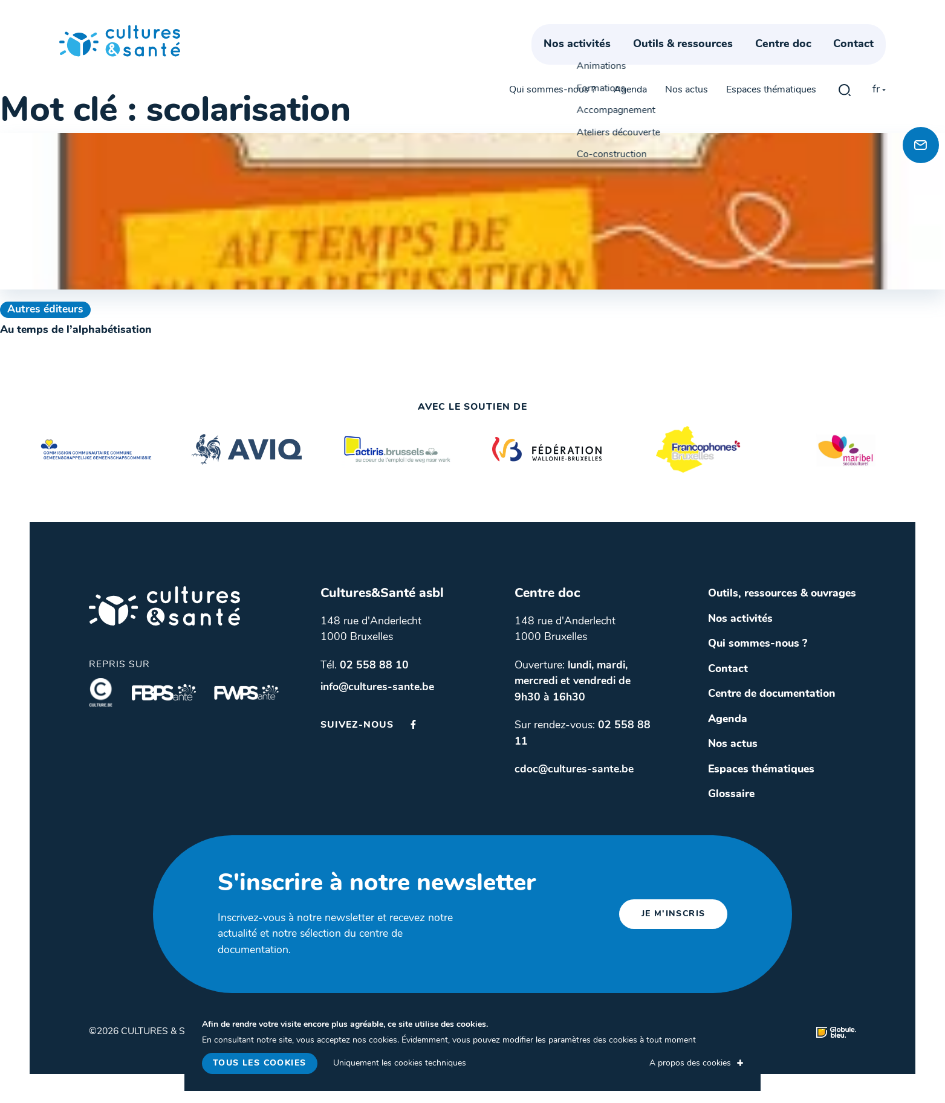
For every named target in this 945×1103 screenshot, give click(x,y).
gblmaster (845, 31)
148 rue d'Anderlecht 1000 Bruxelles (370, 629)
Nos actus (686, 31)
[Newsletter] (921, 145)
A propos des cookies (690, 1063)
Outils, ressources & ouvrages (782, 594)
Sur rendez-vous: (583, 733)
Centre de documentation (772, 694)
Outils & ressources (695, 59)
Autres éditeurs (45, 310)
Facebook (413, 724)
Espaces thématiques (771, 31)
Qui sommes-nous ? (552, 31)
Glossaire (731, 794)
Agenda (630, 31)
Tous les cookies (259, 1063)
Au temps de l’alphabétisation (76, 330)
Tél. (364, 666)
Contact (865, 59)
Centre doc (795, 59)
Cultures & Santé (164, 606)
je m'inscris (673, 914)
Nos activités (589, 59)
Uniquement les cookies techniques (399, 1063)
